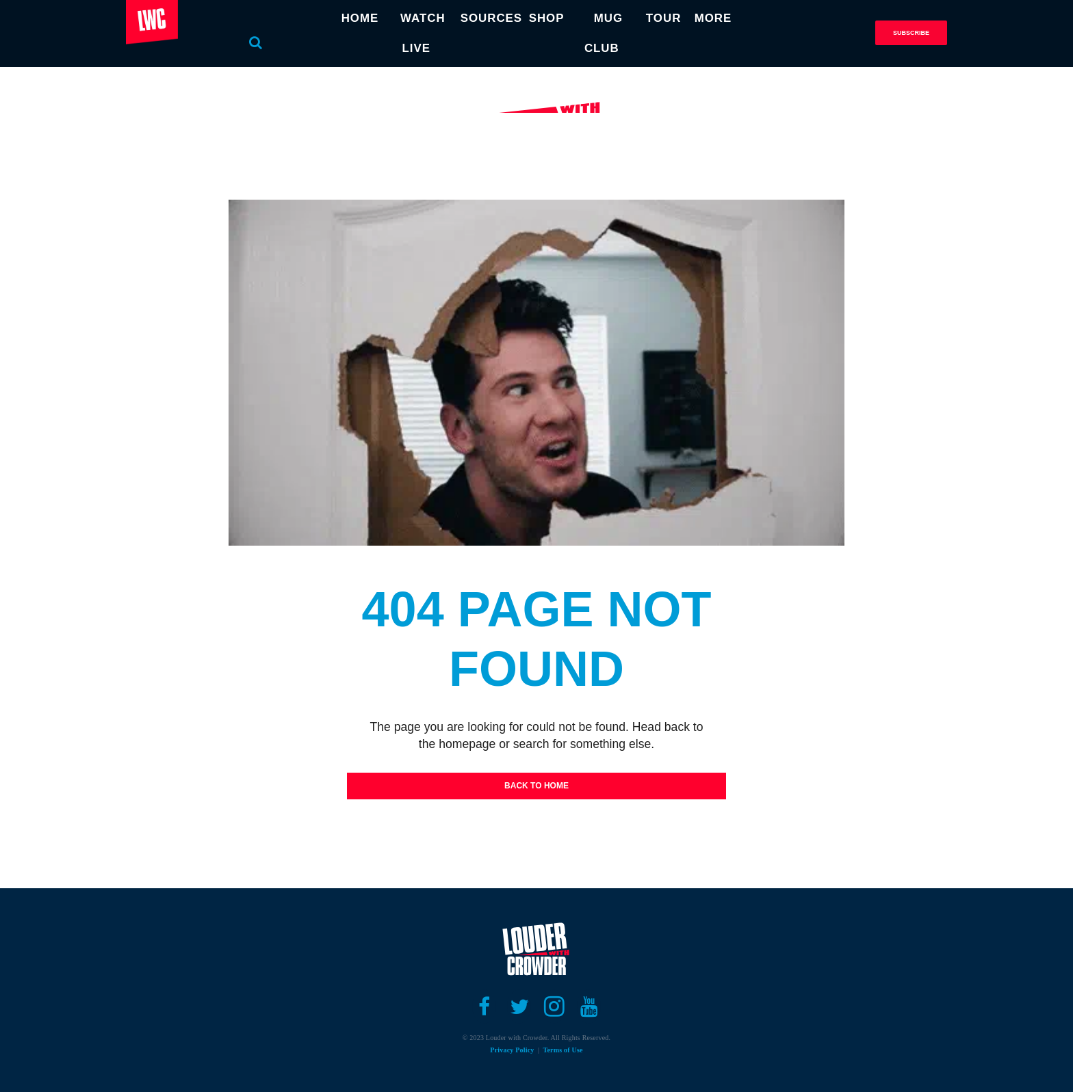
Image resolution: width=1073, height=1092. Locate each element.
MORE (723, 18)
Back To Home (536, 785)
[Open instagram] (554, 1006)
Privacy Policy (512, 1050)
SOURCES (488, 18)
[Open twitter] (519, 1006)
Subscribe (911, 32)
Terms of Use (563, 1050)
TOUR (667, 18)
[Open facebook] (484, 1006)
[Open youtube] (589, 1006)
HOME (350, 18)
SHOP (543, 18)
